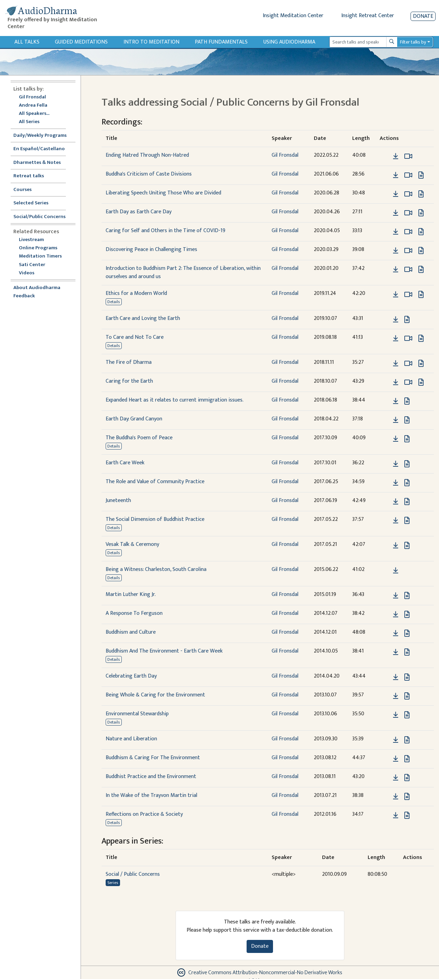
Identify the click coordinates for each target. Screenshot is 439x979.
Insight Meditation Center (293, 15)
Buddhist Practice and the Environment (151, 776)
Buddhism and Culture (131, 632)
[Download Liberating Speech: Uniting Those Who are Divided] (396, 194)
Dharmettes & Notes (37, 163)
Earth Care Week (125, 462)
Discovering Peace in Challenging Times (151, 249)
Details (113, 301)
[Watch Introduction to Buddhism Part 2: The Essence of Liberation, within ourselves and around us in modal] (408, 269)
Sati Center (32, 265)
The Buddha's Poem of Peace (139, 437)
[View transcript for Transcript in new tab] (421, 175)
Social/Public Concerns (39, 217)
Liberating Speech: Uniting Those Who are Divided (163, 193)
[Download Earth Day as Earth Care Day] (396, 213)
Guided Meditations (81, 42)
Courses (22, 190)
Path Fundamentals (221, 42)
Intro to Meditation (151, 42)
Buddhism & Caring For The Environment (153, 757)
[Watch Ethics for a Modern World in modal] (408, 294)
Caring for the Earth (129, 381)
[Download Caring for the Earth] (396, 382)
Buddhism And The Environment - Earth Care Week (164, 651)
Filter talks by (413, 42)
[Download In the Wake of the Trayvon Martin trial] (396, 796)
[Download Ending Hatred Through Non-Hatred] (396, 156)
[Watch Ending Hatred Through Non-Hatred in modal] (408, 156)
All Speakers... (34, 114)
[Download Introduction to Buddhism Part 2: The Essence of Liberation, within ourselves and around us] (396, 269)
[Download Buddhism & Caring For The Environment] (396, 759)
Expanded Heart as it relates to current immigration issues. (175, 400)
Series (112, 882)
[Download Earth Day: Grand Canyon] (396, 420)
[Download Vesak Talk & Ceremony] (396, 545)
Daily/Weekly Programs (43, 136)
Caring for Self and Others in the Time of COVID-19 (165, 230)
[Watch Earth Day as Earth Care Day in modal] (408, 212)
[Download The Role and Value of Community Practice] (396, 483)
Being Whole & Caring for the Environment (155, 695)
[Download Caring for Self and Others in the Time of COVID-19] (396, 232)
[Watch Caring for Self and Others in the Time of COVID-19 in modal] (408, 231)
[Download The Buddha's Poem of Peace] (396, 439)
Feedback (24, 296)
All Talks (26, 42)
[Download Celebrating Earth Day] (396, 677)
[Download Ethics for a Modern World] (396, 294)
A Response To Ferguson (134, 613)
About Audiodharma (36, 288)
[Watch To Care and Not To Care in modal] (408, 338)
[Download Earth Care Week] (396, 464)
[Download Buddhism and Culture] (396, 633)
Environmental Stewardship (137, 713)
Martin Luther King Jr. (131, 594)
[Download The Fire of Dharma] (396, 363)
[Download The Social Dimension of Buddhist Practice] (396, 520)
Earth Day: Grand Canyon (134, 418)
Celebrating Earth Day (131, 676)
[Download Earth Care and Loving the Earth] (396, 319)
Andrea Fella (33, 105)
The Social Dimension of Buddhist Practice (155, 519)
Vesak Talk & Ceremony (132, 544)
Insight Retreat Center (367, 15)
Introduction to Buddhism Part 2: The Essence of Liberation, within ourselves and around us (183, 272)
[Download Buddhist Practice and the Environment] (396, 778)
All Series (29, 122)
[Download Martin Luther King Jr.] (396, 595)
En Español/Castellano (39, 149)
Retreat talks (28, 176)
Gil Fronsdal (32, 97)
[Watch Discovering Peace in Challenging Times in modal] (408, 250)
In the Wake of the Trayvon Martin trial (151, 795)
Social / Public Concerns (133, 874)
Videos (30, 273)
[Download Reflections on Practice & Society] (396, 815)
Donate (423, 16)
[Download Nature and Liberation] (396, 740)
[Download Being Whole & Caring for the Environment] (396, 696)
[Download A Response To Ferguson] (396, 614)
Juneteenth (118, 500)
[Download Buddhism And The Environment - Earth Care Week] (396, 652)
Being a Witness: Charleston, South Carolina (156, 569)
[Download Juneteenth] (396, 502)
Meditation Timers (40, 256)
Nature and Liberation (131, 738)
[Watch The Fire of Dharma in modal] (408, 363)
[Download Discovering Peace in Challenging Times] (396, 251)
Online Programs (38, 248)
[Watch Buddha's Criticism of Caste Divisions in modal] (408, 175)
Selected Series (35, 203)
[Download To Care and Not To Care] (396, 338)
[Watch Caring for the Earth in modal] (408, 382)
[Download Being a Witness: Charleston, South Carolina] (396, 570)
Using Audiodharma (289, 42)
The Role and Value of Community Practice (155, 481)
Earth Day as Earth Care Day (138, 211)
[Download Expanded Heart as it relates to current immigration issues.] (396, 401)
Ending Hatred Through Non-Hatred (147, 155)
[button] (385, 156)
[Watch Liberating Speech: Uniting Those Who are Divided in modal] (408, 194)
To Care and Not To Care (135, 337)
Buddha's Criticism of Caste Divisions (149, 174)
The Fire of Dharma (129, 362)
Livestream (31, 240)
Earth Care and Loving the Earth (143, 318)
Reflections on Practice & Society (144, 814)
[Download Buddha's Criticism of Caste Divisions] (396, 175)
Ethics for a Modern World (136, 293)
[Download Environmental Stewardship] (396, 715)
